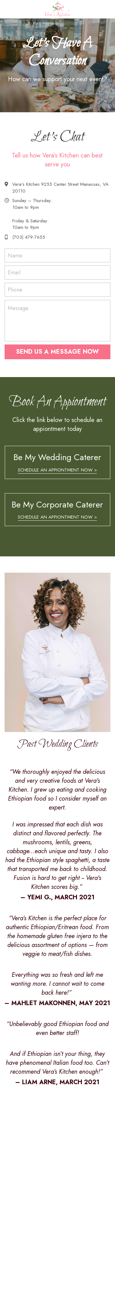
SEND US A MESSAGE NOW (57, 351)
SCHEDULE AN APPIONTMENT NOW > (57, 470)
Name (15, 255)
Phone (15, 289)
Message (18, 308)
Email (14, 273)
